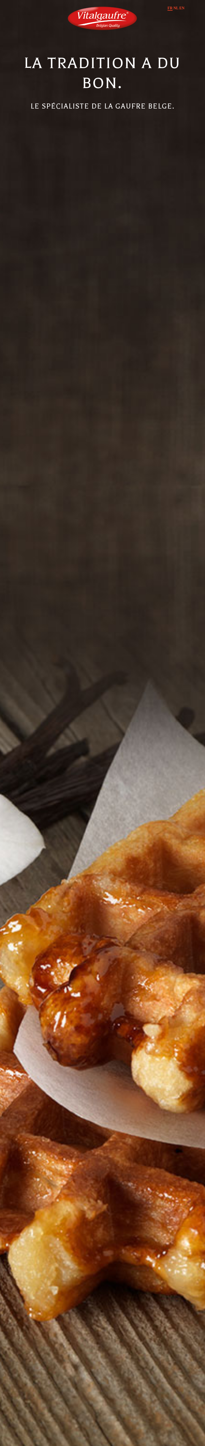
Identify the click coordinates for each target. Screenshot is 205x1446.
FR (170, 8)
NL (175, 8)
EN (181, 8)
